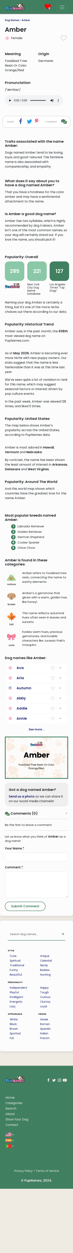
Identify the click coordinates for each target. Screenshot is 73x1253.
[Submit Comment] (25, 1008)
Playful (14, 1094)
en (9, 1236)
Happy (44, 1089)
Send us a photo (22, 898)
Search (10, 1210)
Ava (20, 769)
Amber (26, 20)
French (44, 1140)
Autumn (24, 789)
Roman (45, 1126)
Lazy (13, 1108)
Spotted (15, 1135)
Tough (44, 1094)
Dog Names (12, 20)
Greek (44, 1121)
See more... (36, 831)
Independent (18, 1089)
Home (10, 1199)
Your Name (14, 950)
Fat (12, 1140)
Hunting (45, 1076)
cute (11, 741)
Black (13, 1126)
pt (9, 1247)
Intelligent (16, 1099)
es (9, 1241)
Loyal (43, 1108)
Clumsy (45, 1103)
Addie (22, 809)
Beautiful (16, 1076)
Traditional (17, 1067)
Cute (13, 1058)
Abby (21, 799)
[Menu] (62, 7)
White (14, 1121)
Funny (14, 1072)
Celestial (46, 1062)
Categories (13, 1204)
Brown (14, 1130)
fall (11, 721)
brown (11, 701)
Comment (14, 969)
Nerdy (44, 1067)
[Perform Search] (63, 1036)
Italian (44, 1135)
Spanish (45, 1130)
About (10, 1215)
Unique (44, 1058)
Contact (11, 1226)
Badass (45, 1072)
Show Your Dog (16, 1221)
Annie (22, 820)
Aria (20, 779)
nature (11, 681)
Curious (45, 1099)
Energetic (16, 1103)
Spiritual (15, 1062)
